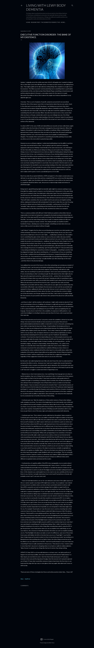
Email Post (27, 579)
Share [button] (22, 579)
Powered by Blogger (47, 639)
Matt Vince (51, 642)
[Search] (72, 5)
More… (63, 22)
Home (28, 22)
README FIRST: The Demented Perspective (45, 22)
